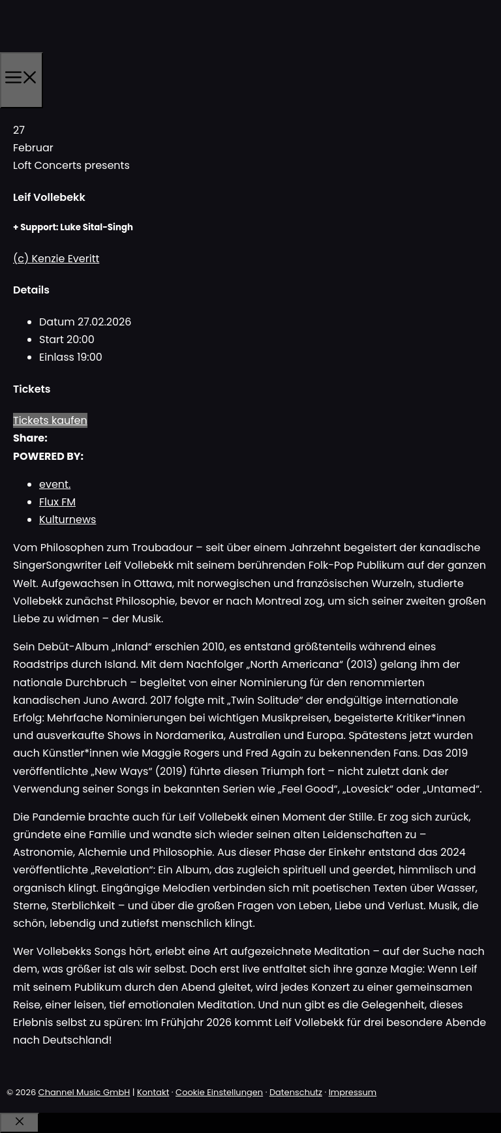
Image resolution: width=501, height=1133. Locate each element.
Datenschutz (295, 1092)
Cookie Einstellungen (219, 1092)
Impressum (353, 1092)
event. (54, 484)
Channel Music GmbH (84, 1092)
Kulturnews (67, 519)
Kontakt (153, 1092)
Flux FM (57, 501)
